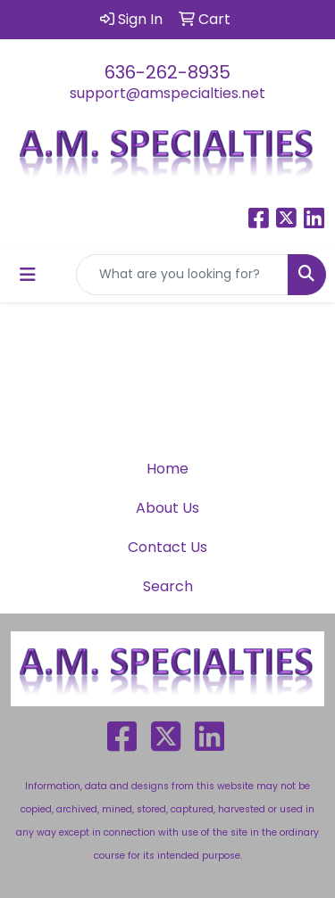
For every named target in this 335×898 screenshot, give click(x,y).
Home (167, 468)
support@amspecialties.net (167, 93)
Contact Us (167, 547)
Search (168, 586)
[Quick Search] (182, 274)
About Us (167, 508)
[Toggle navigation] (27, 274)
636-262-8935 (167, 72)
